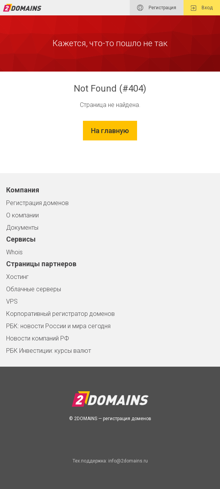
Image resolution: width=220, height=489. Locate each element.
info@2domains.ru (128, 461)
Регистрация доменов (37, 203)
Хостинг (17, 276)
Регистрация (156, 8)
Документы (22, 227)
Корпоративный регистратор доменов (60, 313)
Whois (14, 252)
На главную (110, 131)
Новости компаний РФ (37, 338)
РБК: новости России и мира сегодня (58, 326)
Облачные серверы (33, 289)
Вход (202, 8)
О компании (22, 215)
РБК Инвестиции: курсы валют (48, 350)
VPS (12, 301)
